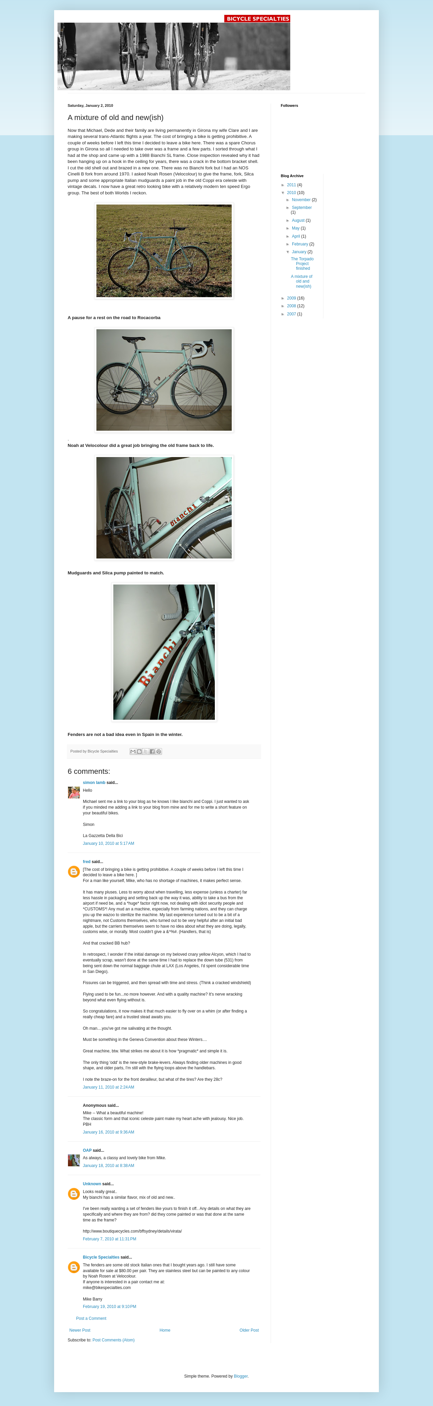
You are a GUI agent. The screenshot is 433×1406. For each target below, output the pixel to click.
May (296, 228)
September (302, 207)
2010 (292, 192)
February (300, 244)
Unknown (92, 1184)
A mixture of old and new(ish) (301, 281)
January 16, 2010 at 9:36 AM (108, 1132)
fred (87, 861)
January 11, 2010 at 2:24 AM (108, 1087)
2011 (292, 185)
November (302, 199)
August (299, 220)
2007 (292, 314)
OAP (87, 1150)
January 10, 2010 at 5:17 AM (108, 843)
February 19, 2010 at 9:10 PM (109, 1306)
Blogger (241, 1376)
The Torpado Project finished (302, 264)
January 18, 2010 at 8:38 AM (108, 1165)
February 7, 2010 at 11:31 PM (109, 1239)
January (299, 251)
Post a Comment (91, 1318)
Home (165, 1330)
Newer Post (79, 1330)
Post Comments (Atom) (113, 1340)
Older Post (249, 1330)
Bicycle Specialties (101, 1257)
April (296, 236)
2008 (292, 306)
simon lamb (94, 782)
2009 (292, 298)
